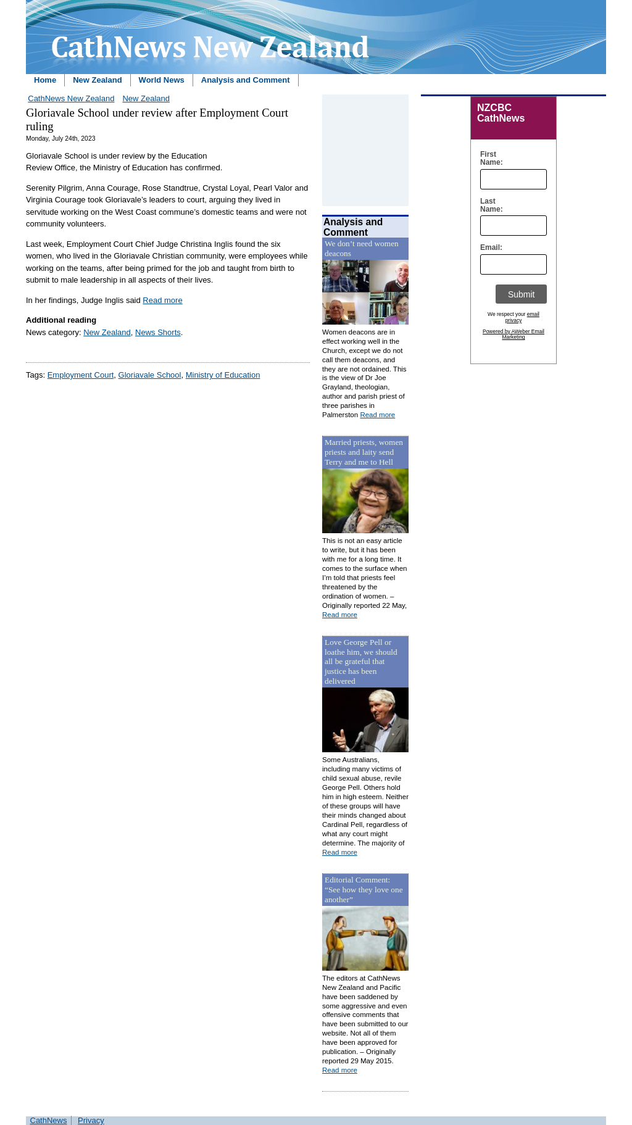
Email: (488, 248)
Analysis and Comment (245, 80)
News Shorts (158, 332)
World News (162, 80)
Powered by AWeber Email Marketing (513, 334)
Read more (162, 300)
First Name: (488, 159)
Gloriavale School (149, 375)
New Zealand (97, 80)
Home (45, 80)
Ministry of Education (223, 375)
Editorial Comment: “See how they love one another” (364, 889)
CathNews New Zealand (71, 98)
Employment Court (81, 375)
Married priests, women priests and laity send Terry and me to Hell (364, 452)
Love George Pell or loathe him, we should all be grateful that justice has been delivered (361, 661)
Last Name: (488, 205)
